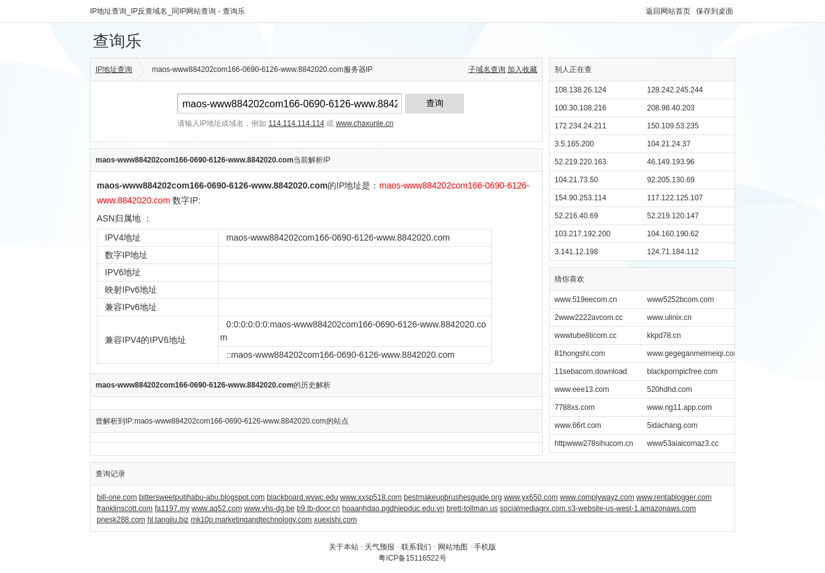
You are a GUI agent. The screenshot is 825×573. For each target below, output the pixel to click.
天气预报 (380, 547)
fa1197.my (171, 508)
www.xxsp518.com (370, 497)
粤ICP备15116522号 (412, 558)
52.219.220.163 (580, 162)
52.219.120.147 (672, 215)
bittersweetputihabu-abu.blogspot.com (202, 497)
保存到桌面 (714, 11)
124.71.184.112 (672, 251)
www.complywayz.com (597, 497)
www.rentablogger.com (673, 497)
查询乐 (117, 41)
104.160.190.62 (672, 233)
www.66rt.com (578, 425)
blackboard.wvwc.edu (302, 497)
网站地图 (453, 547)
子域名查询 (487, 69)
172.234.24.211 (580, 126)
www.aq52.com (217, 508)
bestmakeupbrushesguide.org (453, 497)
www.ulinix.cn (669, 317)
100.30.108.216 (580, 108)
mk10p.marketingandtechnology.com (250, 519)
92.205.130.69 (671, 179)
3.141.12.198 (576, 251)
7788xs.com (575, 407)
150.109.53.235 (672, 126)
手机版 (485, 547)
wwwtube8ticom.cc (586, 335)
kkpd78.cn (664, 335)
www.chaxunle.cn (364, 123)
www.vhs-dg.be (269, 508)
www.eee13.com (582, 389)
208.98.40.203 (671, 108)
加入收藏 (522, 69)
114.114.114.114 (296, 123)
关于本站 (344, 547)
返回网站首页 (668, 11)
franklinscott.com (125, 508)
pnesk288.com (121, 519)
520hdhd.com (669, 389)
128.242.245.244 (675, 90)
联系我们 (416, 547)
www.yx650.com (531, 497)
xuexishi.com (335, 519)
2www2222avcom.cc (589, 317)
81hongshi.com (580, 353)
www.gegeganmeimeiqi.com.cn (698, 353)
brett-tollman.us (472, 508)
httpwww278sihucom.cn (594, 443)
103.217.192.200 (582, 233)
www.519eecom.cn (586, 299)
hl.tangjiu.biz (168, 519)
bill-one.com (117, 497)
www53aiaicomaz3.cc (682, 443)
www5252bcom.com (680, 299)
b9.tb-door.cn (318, 508)
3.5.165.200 (574, 144)
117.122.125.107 (675, 197)
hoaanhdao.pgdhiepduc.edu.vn (393, 508)
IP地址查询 (114, 69)
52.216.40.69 (576, 215)
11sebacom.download (591, 371)
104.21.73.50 (576, 179)
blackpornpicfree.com (682, 371)
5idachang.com (672, 425)
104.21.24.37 (668, 144)
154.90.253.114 (580, 197)
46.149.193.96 (671, 162)
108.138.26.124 (580, 90)
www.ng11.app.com (679, 407)
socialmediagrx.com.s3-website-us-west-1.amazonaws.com (598, 508)
